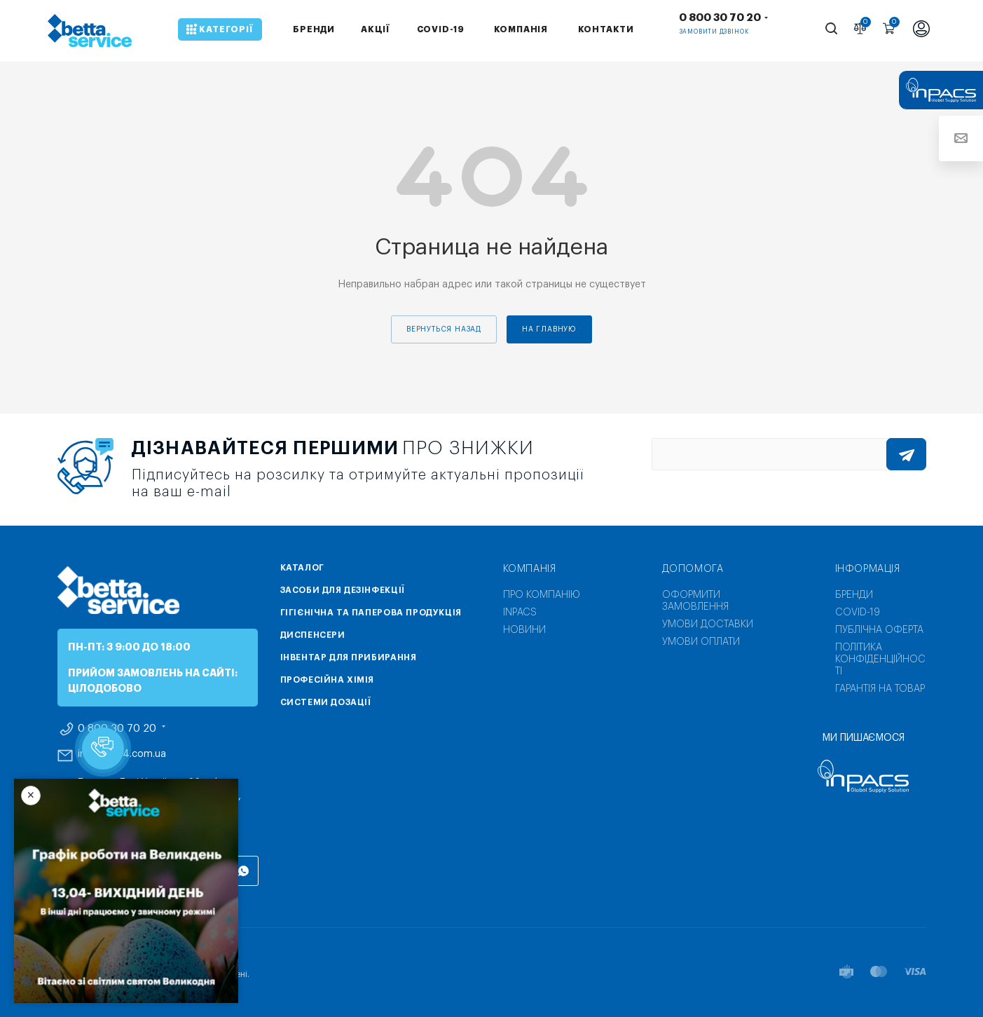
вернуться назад (443, 329)
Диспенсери (312, 635)
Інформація (867, 569)
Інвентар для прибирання (348, 657)
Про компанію (541, 595)
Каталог (302, 568)
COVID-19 (857, 612)
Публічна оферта (879, 630)
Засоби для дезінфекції (342, 590)
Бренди (854, 595)
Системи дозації (325, 702)
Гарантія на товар (880, 689)
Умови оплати (701, 642)
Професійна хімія (327, 680)
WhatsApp (243, 871)
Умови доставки (707, 624)
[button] (103, 749)
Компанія (529, 569)
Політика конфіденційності (880, 659)
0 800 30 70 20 (720, 18)
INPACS (520, 612)
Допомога (693, 569)
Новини (524, 630)
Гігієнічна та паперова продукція (371, 612)
